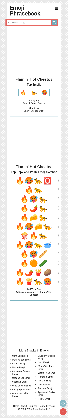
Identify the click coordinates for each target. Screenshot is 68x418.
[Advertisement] (34, 50)
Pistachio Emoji (45, 376)
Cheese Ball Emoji (21, 378)
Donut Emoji (44, 384)
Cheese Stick (37, 111)
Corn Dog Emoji (20, 355)
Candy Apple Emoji (21, 389)
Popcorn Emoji (45, 388)
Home (16, 406)
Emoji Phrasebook (25, 10)
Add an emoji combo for (34, 293)
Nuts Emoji (43, 362)
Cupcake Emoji (19, 381)
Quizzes (33, 406)
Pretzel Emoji (44, 380)
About (24, 406)
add (63, 411)
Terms (42, 406)
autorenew (63, 403)
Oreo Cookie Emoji (21, 385)
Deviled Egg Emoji (21, 359)
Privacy (51, 406)
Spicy (27, 111)
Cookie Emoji (18, 363)
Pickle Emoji (18, 367)
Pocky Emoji (44, 399)
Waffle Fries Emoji (47, 373)
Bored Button (39, 409)
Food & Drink (29, 103)
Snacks (41, 103)
